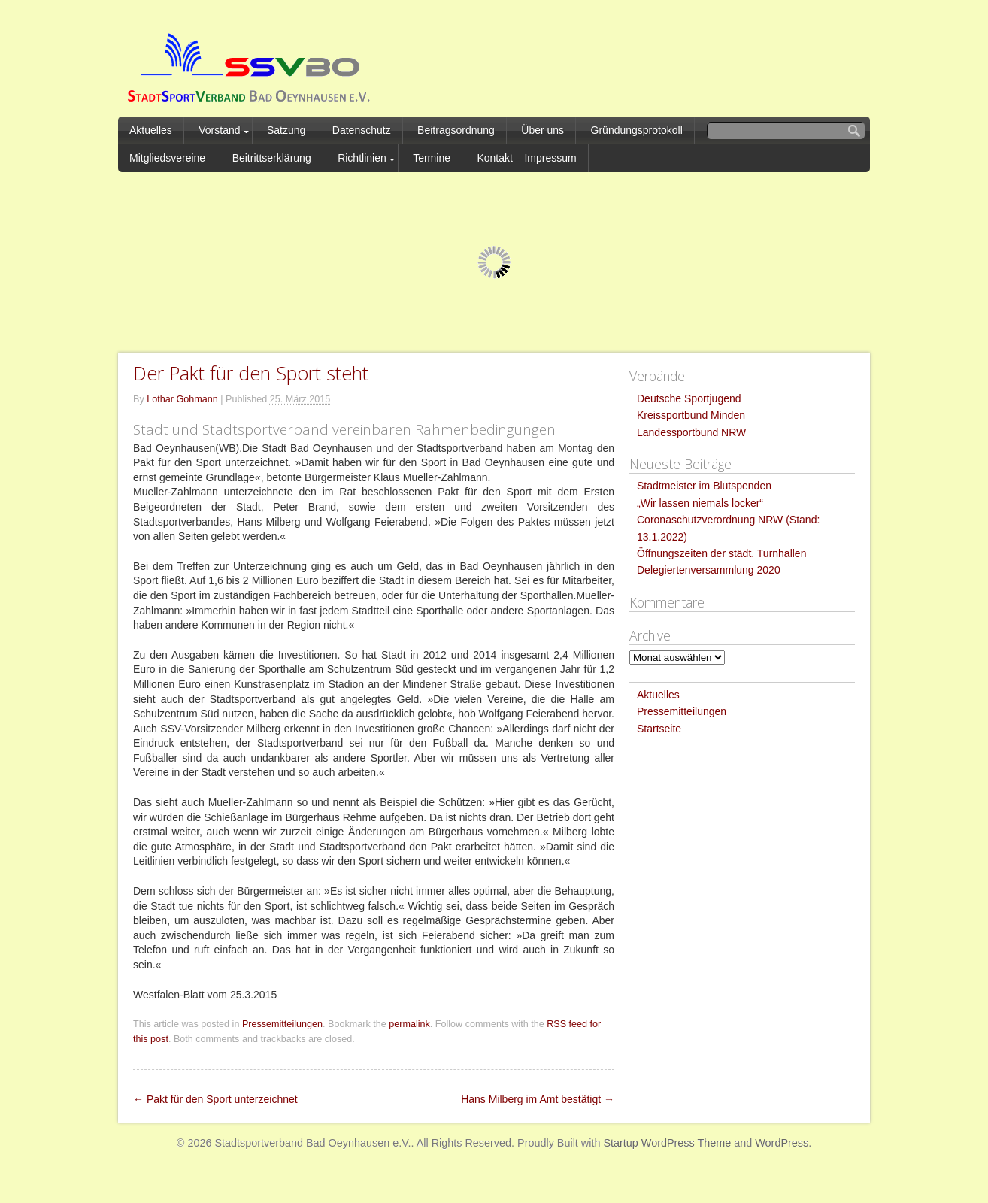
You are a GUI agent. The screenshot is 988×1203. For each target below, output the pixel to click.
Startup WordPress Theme (667, 1143)
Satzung (286, 130)
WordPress (781, 1143)
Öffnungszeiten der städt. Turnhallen (721, 553)
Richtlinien (362, 158)
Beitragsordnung (456, 130)
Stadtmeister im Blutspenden (704, 486)
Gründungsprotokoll (637, 130)
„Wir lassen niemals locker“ (700, 503)
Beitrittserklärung (271, 158)
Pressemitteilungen (282, 1024)
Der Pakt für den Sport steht (250, 373)
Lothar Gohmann (182, 399)
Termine (431, 158)
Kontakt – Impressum (526, 158)
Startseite (659, 729)
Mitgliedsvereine (167, 158)
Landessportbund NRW (691, 432)
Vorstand (219, 130)
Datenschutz (361, 130)
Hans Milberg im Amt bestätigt (537, 1099)
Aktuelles (150, 130)
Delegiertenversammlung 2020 (708, 570)
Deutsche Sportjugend (689, 398)
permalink (409, 1024)
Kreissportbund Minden (691, 415)
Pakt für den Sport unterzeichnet (215, 1099)
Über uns (542, 130)
